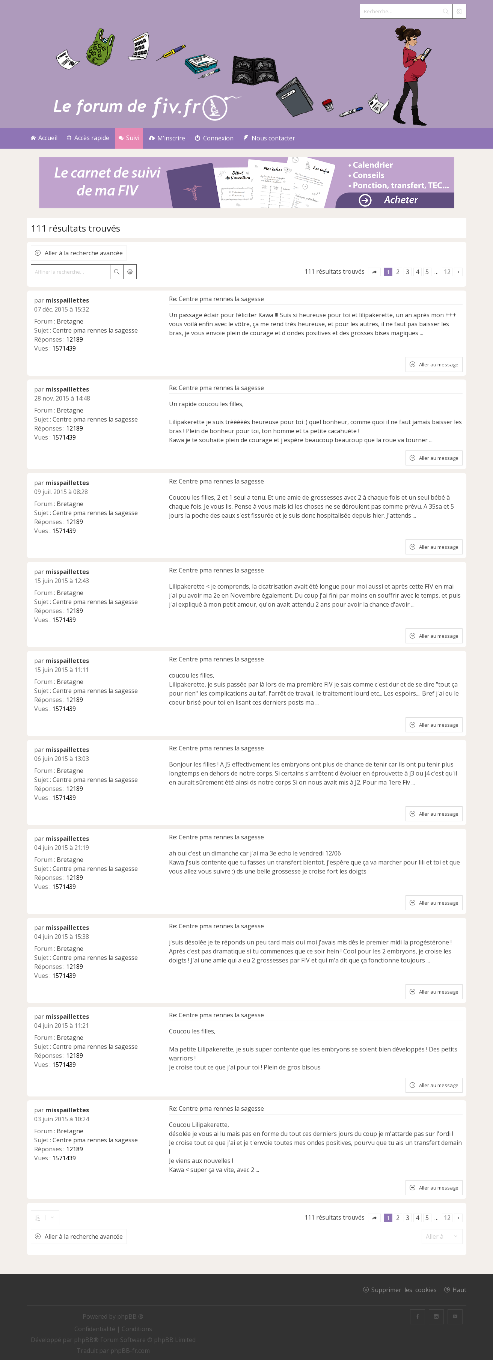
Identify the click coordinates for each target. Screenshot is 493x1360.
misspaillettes (67, 300)
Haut (459, 1289)
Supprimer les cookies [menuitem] (404, 1289)
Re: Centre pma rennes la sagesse (216, 299)
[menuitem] (167, 138)
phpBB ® (130, 1316)
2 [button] (398, 272)
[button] (374, 272)
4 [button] (417, 272)
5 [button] (427, 272)
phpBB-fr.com (130, 1350)
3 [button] (407, 272)
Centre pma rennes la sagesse (95, 330)
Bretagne (70, 321)
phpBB (83, 1340)
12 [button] (447, 272)
